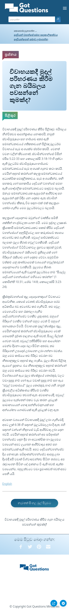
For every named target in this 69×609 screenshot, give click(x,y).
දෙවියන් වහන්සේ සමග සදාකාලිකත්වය (36, 35)
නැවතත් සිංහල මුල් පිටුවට (34, 503)
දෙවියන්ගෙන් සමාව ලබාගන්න (31, 39)
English (7, 484)
